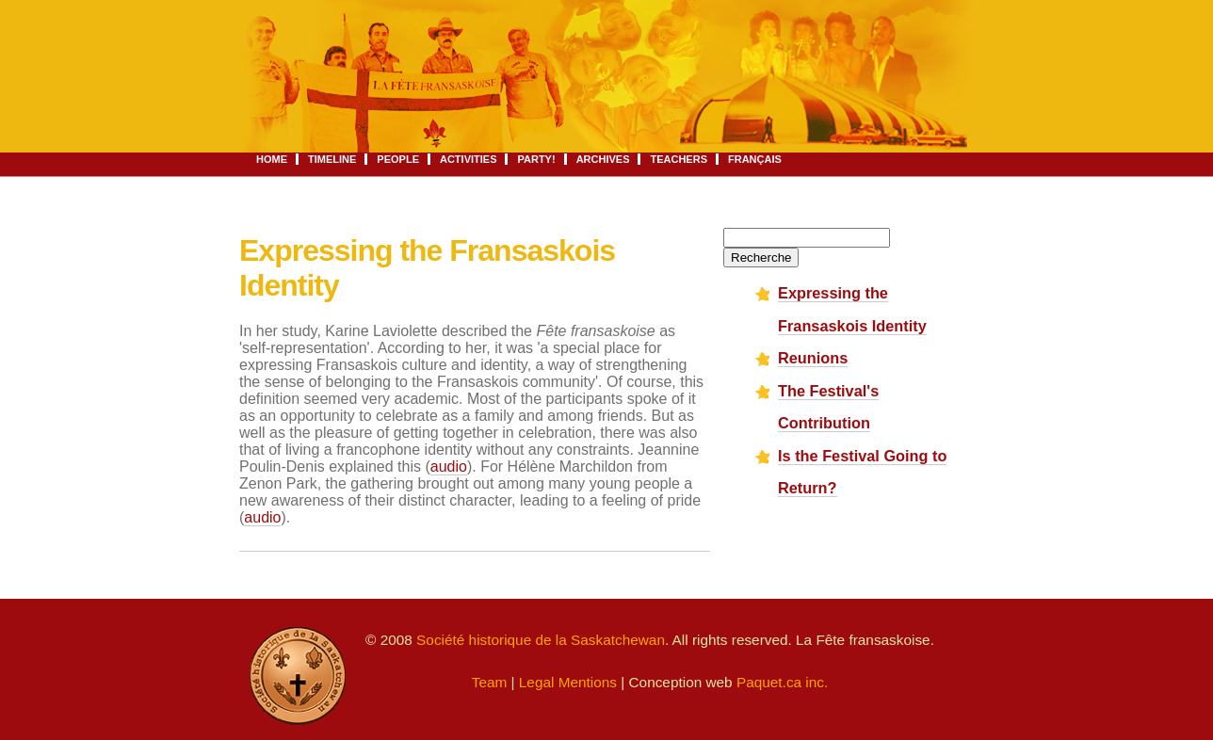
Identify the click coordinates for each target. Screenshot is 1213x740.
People (398, 159)
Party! (536, 159)
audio (448, 466)
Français (755, 159)
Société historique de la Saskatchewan (540, 640)
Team (490, 682)
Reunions (813, 357)
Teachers (678, 159)
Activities (468, 159)
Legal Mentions (568, 682)
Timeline (332, 159)
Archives (603, 159)
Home (271, 159)
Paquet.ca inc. (782, 682)
